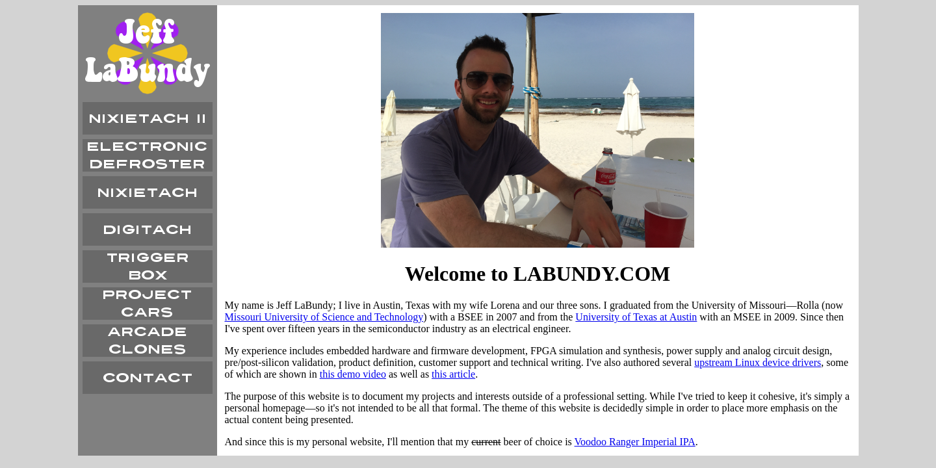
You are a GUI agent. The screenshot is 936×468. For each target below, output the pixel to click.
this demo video (353, 374)
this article (453, 374)
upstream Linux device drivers (757, 362)
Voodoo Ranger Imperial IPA (635, 441)
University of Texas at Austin (636, 316)
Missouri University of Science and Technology (324, 316)
